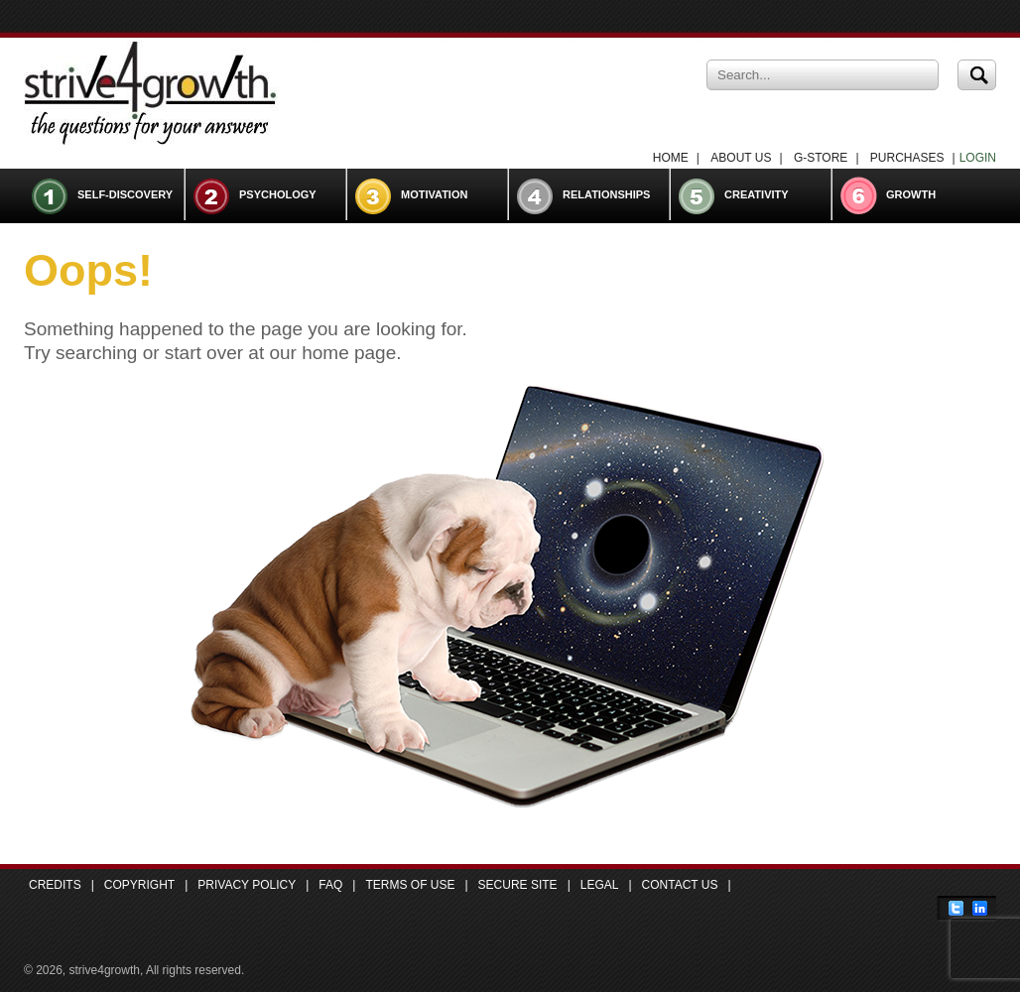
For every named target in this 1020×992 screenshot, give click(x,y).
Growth (911, 194)
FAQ (330, 885)
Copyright (139, 885)
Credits (55, 885)
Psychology (278, 194)
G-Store (820, 158)
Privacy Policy (246, 885)
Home (671, 158)
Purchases (907, 158)
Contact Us (680, 885)
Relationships (606, 194)
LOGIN (977, 158)
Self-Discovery (125, 194)
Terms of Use (409, 885)
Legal (599, 885)
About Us (740, 158)
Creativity (756, 194)
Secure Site (518, 885)
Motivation (434, 194)
